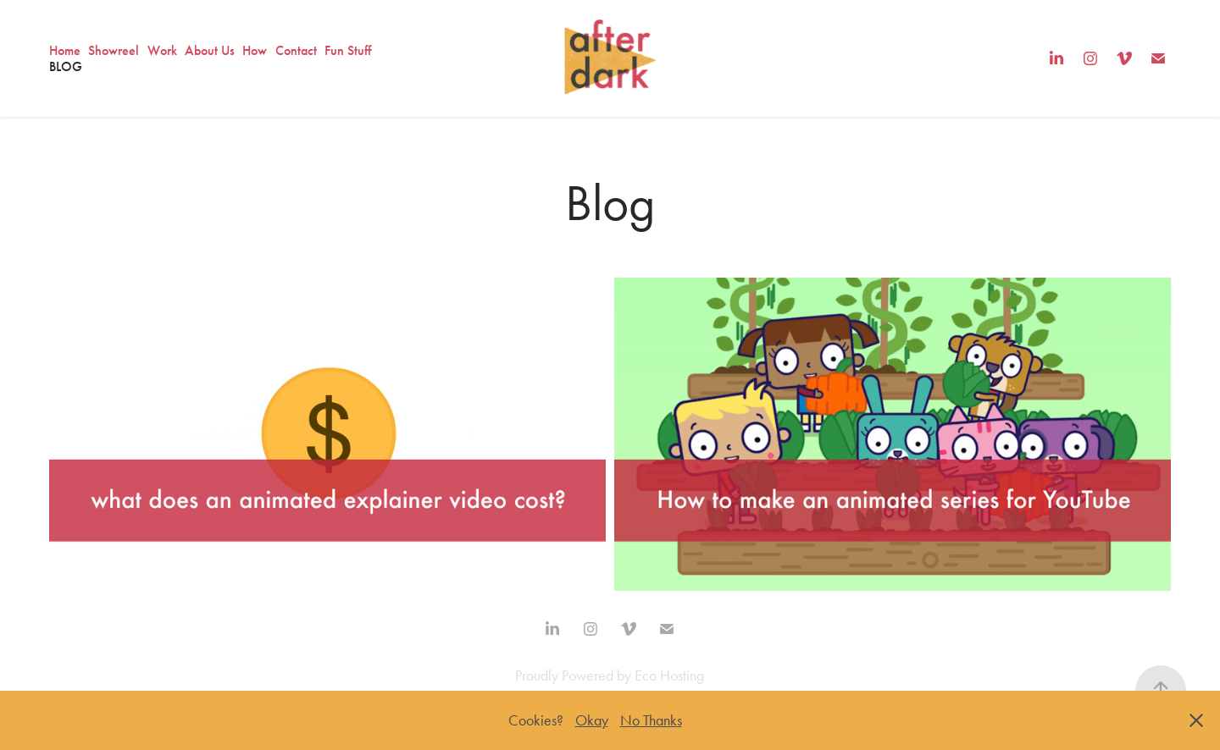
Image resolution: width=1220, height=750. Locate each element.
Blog (65, 66)
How (254, 50)
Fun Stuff (347, 50)
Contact (296, 50)
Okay (591, 720)
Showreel (113, 50)
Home (64, 50)
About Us (210, 50)
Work (162, 50)
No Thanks (651, 720)
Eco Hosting (669, 675)
